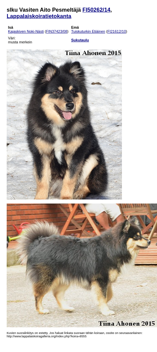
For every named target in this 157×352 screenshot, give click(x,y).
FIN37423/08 (56, 31)
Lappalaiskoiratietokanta (39, 16)
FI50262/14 (96, 10)
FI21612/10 (116, 31)
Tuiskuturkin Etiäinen (88, 31)
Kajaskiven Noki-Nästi (26, 31)
